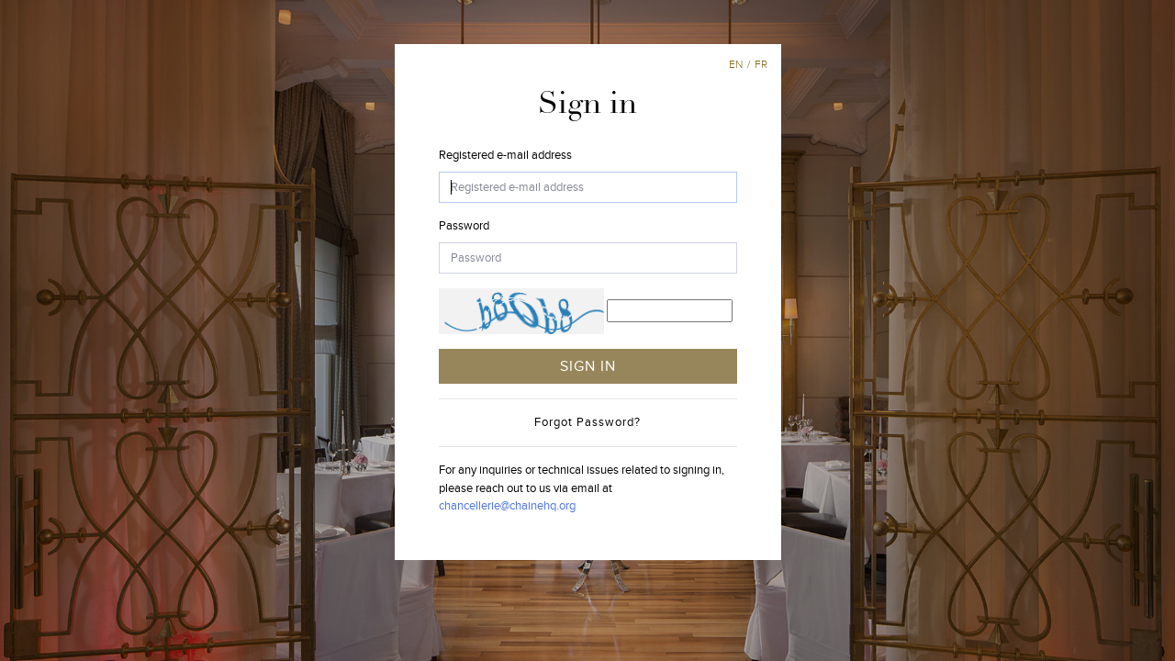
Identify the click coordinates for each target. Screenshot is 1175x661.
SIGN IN (588, 366)
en (736, 64)
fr (761, 64)
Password (464, 225)
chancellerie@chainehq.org (507, 506)
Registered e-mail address (505, 155)
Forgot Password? (587, 422)
